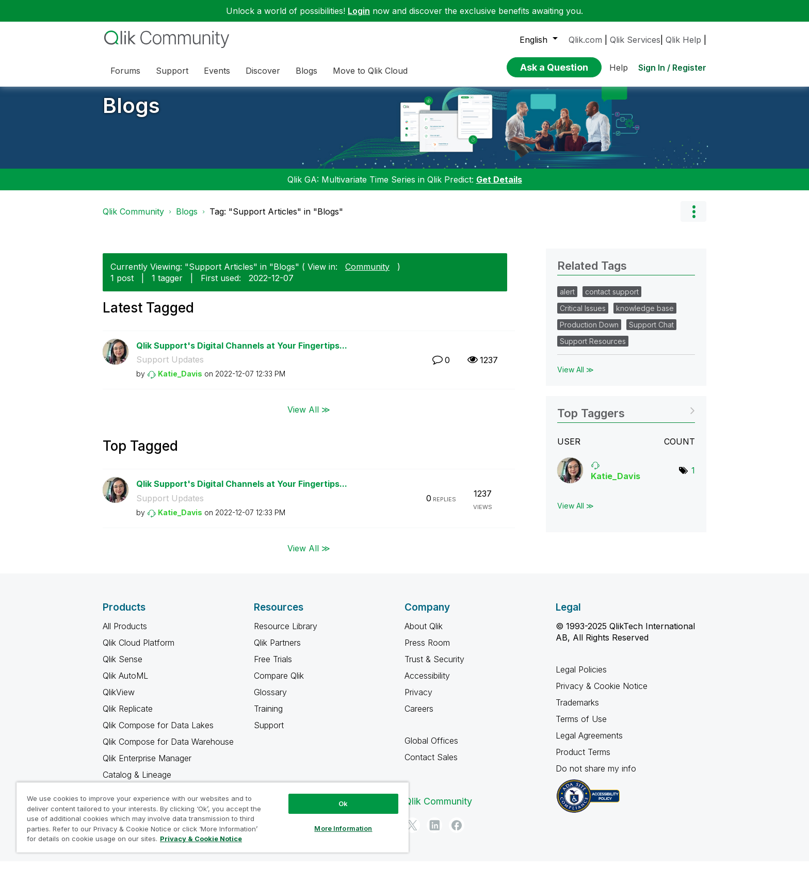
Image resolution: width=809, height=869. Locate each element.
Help (618, 67)
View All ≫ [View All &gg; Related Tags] (575, 377)
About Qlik (424, 634)
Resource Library (285, 634)
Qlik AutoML (125, 683)
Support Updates (170, 367)
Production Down (589, 332)
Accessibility (427, 683)
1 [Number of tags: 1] (693, 478)
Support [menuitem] (172, 70)
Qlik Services (635, 40)
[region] (213, 817)
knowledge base (645, 315)
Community (367, 274)
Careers (419, 716)
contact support (612, 299)
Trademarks (577, 710)
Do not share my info (597, 776)
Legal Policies (581, 677)
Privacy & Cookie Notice (602, 693)
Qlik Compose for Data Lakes (158, 733)
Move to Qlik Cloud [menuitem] (370, 70)
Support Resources (593, 349)
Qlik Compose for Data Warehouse (168, 749)
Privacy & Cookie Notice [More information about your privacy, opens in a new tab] (201, 838)
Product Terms (583, 760)
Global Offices (431, 748)
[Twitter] (412, 833)
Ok (343, 803)
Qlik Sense (122, 667)
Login (359, 11)
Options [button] (693, 219)
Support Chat (651, 332)
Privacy (418, 700)
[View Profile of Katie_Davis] (180, 381)
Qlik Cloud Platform (138, 650)
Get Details (499, 187)
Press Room (427, 650)
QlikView (119, 700)
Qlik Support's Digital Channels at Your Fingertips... (241, 353)
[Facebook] (456, 833)
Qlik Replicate (128, 716)
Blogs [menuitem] (306, 70)
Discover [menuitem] (263, 70)
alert (567, 299)
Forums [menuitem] (125, 70)
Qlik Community (133, 219)
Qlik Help (683, 40)
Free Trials (273, 667)
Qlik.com (585, 40)
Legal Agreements (589, 743)
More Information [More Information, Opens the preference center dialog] (343, 828)
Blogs (131, 113)
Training (268, 716)
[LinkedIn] (434, 833)
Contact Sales (431, 765)
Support (269, 733)
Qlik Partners (277, 650)
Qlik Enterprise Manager (147, 766)
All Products (125, 634)
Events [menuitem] (217, 70)
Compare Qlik (279, 683)
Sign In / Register (672, 67)
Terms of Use (581, 727)
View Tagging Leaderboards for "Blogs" (626, 417)
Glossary (270, 700)
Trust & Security (434, 667)
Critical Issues (583, 315)
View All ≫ (308, 417)
